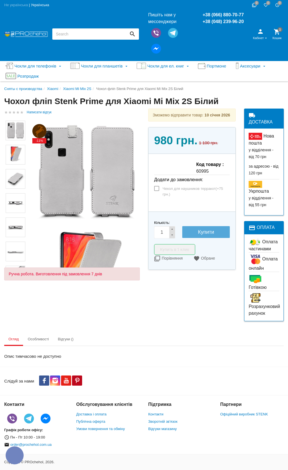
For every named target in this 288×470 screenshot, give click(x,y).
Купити (206, 232)
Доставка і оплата (91, 414)
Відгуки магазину (162, 429)
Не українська (16, 5)
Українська (40, 5)
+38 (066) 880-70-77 (223, 14)
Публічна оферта (90, 421)
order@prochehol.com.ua (31, 444)
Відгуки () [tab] (66, 339)
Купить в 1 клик (174, 249)
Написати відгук (39, 112)
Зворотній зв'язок (162, 421)
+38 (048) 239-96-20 (223, 21)
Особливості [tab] (38, 339)
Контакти (155, 414)
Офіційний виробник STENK (244, 414)
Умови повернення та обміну (100, 429)
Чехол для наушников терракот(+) (193, 191)
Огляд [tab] (13, 339)
